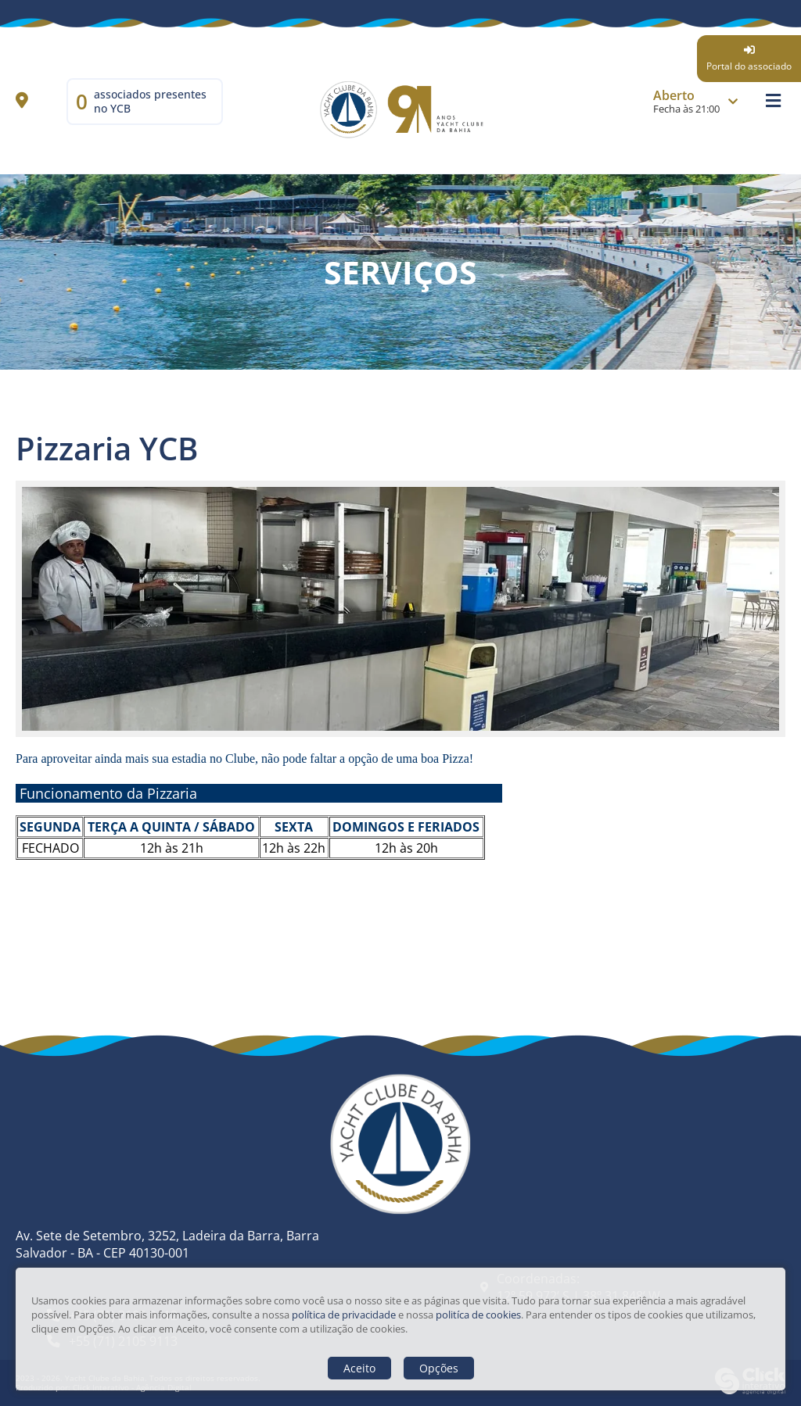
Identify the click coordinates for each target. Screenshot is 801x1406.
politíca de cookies (478, 1315)
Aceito (359, 1368)
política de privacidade (344, 1315)
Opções (438, 1368)
